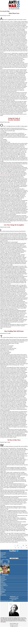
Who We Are (2, 554)
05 (23, 545)
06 (26, 545)
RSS (1, 593)
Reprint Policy (3, 589)
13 (21, 547)
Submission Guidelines (2, 592)
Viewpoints (2, 578)
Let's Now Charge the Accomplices (14, 225)
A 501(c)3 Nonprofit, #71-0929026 (6, 601)
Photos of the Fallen (2, 582)
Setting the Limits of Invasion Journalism (14, 119)
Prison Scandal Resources (3, 580)
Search (1, 555)
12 (18, 547)
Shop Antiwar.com (4, 585)
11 (15, 547)
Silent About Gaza (14, 13)
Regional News (3, 557)
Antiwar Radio (3, 552)
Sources (2, 588)
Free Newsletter (3, 584)
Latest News (2, 576)
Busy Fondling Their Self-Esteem (14, 331)
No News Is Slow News (14, 440)
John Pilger (2, 617)
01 (17, 545)
